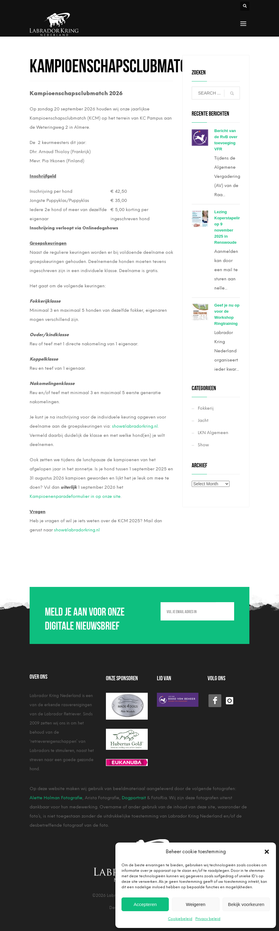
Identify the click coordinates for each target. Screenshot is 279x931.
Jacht (203, 420)
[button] (267, 852)
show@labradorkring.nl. (135, 426)
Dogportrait (134, 797)
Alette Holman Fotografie (56, 797)
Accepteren (145, 904)
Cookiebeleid (180, 919)
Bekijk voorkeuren (246, 904)
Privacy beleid (207, 919)
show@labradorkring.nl (77, 530)
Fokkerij (206, 408)
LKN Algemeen (213, 432)
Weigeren (195, 904)
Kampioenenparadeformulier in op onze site (75, 496)
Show (203, 445)
